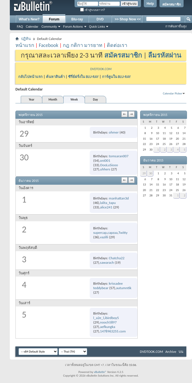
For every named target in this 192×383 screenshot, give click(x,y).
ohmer (114, 132)
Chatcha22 (116, 258)
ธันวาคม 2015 (153, 160)
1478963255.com (113, 331)
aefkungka (107, 327)
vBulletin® (100, 372)
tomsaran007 (118, 156)
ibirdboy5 (112, 318)
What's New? (29, 19)
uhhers (105, 169)
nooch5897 (108, 322)
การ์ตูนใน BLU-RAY (116, 77)
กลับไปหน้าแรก (30, 77)
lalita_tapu (108, 203)
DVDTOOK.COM (101, 69)
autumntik (123, 288)
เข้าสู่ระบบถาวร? (92, 9)
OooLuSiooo (109, 165)
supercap (100, 232)
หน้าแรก (24, 45)
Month (52, 99)
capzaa (113, 232)
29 (143, 173)
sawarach (107, 262)
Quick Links (97, 26)
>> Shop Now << (128, 19)
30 (150, 173)
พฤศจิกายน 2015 (155, 115)
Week (74, 99)
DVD (100, 19)
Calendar (32, 26)
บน (181, 351)
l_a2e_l (98, 318)
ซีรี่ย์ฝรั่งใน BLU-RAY (83, 77)
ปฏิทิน (26, 39)
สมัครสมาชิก (171, 4)
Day (95, 99)
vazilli (104, 237)
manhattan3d (119, 198)
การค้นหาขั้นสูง (175, 26)
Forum (54, 19)
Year (31, 99)
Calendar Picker (172, 93)
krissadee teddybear (107, 285)
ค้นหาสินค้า (55, 77)
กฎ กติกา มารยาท (82, 45)
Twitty (123, 232)
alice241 (106, 207)
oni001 (105, 160)
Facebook (48, 45)
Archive (170, 351)
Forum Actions (73, 26)
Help (150, 4)
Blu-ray (77, 19)
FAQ (20, 26)
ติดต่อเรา (117, 45)
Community (49, 26)
